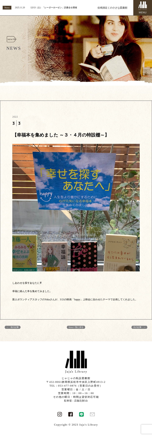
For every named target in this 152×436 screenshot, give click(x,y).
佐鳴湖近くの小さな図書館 (112, 7)
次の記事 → (139, 327)
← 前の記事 (13, 327)
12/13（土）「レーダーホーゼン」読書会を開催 (54, 7)
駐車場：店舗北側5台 (76, 400)
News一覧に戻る (76, 327)
